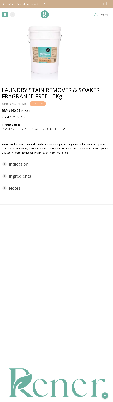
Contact (31, 3)
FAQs (7, 3)
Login (103, 14)
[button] (15, 164)
